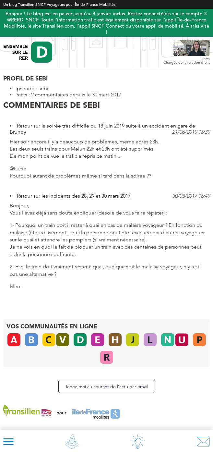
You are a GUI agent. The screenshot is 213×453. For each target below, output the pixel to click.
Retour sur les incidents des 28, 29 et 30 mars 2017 (74, 196)
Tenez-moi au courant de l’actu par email (106, 386)
